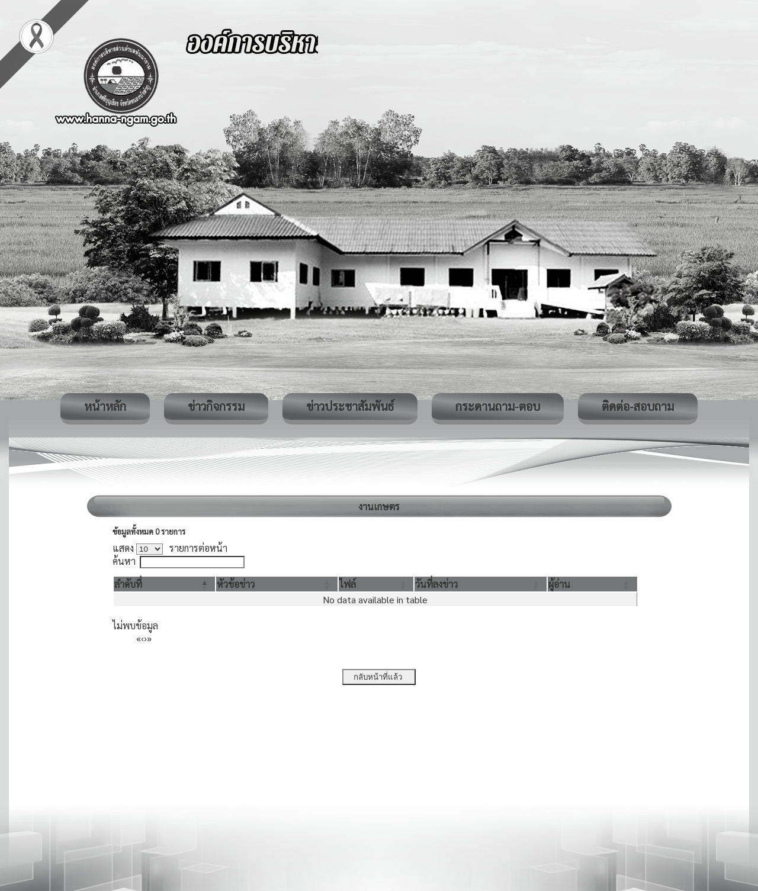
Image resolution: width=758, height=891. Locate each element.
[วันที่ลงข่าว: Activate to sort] (480, 584)
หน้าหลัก (105, 406)
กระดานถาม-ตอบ (497, 406)
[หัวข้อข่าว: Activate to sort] (276, 584)
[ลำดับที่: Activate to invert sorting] (164, 584)
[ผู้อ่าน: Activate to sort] (592, 584)
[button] (128, 584)
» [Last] (149, 638)
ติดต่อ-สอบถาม (638, 406)
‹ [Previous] (142, 638)
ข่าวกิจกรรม (216, 406)
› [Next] (145, 638)
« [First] (138, 638)
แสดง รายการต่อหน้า (170, 548)
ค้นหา (124, 561)
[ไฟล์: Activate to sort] (376, 584)
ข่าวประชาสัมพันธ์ (350, 406)
